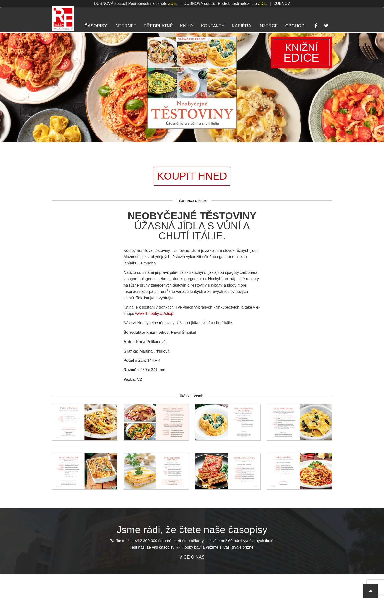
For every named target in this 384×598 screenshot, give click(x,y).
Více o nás (191, 557)
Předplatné (158, 25)
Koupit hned (192, 176)
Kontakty (213, 25)
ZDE (97, 3)
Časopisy (95, 25)
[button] (370, 591)
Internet (125, 25)
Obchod (294, 25)
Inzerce (268, 25)
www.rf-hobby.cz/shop (154, 313)
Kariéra (241, 25)
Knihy (187, 25)
